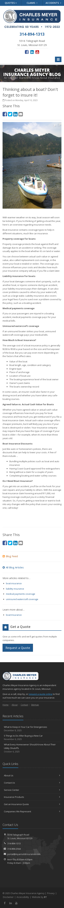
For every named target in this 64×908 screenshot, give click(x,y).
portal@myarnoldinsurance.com (24, 854)
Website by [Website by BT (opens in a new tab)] (39, 897)
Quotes (11, 2)
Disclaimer (8, 897)
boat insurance (14, 583)
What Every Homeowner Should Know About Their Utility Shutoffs (32, 748)
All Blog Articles (13, 567)
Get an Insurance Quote (32, 804)
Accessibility (23, 897)
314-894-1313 (14, 843)
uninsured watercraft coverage (22, 599)
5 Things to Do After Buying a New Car (32, 737)
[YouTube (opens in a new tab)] (37, 52)
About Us (32, 775)
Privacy (51, 893)
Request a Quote (17, 648)
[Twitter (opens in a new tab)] (10, 114)
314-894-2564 (14, 848)
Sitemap (35, 704)
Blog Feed (10, 556)
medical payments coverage (20, 593)
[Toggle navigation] (58, 59)
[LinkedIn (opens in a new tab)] (32, 52)
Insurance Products (32, 797)
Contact (24, 704)
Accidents (53, 2)
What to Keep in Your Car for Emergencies (32, 728)
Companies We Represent (32, 811)
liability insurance (15, 588)
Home (6, 704)
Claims (32, 2)
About (15, 704)
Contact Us (32, 782)
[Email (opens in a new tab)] (20, 114)
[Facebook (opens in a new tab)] (27, 52)
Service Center (32, 789)
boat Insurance (14, 614)
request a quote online (40, 694)
